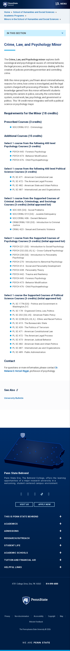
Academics (11, 524)
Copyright (51, 616)
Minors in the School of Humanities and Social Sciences (31, 19)
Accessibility (38, 616)
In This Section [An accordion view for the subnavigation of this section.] (35, 33)
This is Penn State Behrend (21, 516)
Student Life (12, 545)
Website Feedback (36, 622)
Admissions (11, 531)
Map (61, 616)
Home (7, 12)
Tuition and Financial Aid (20, 560)
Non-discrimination (22, 616)
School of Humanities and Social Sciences (33, 12)
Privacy (7, 616)
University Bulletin (13, 398)
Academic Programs (14, 15)
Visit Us (24, 504)
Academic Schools (16, 553)
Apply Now (44, 504)
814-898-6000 (52, 584)
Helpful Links (13, 567)
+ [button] (60, 516)
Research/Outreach (17, 538)
